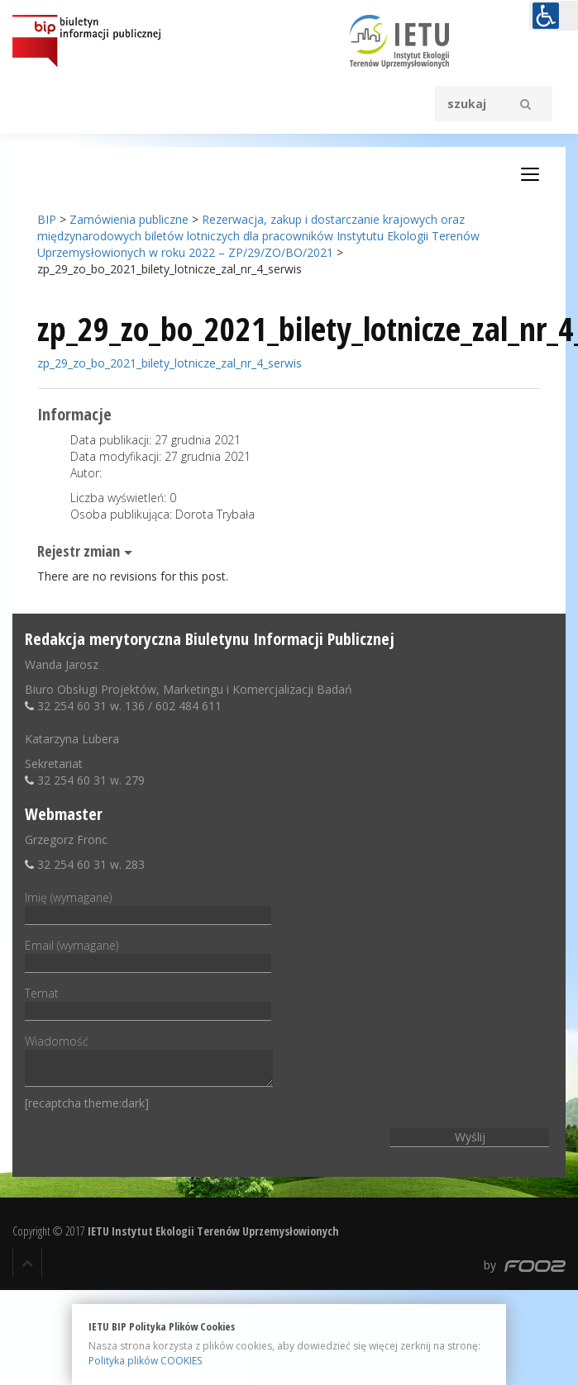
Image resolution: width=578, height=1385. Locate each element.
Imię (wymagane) (148, 906)
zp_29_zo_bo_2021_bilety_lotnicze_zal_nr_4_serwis (169, 363)
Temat (148, 1001)
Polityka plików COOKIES (145, 1361)
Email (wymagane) (148, 953)
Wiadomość (149, 1061)
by (525, 1265)
